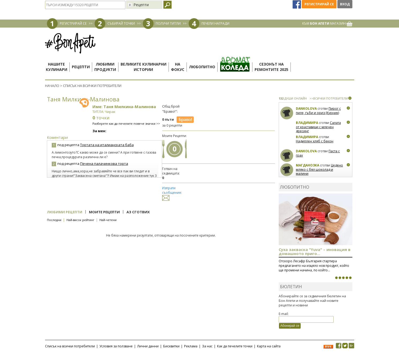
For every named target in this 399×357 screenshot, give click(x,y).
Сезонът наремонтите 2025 (271, 67)
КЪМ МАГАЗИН (327, 23)
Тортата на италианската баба (107, 144)
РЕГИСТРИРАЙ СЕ (73, 23)
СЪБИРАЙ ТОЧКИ (121, 23)
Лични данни (148, 346)
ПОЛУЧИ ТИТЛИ (168, 23)
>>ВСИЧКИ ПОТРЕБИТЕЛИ (328, 98)
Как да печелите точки (234, 346)
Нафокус (177, 67)
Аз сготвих (138, 212)
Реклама (190, 346)
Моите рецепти (104, 212)
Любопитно (202, 66)
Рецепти (81, 66)
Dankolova (306, 108)
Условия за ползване (116, 346)
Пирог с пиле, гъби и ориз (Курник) (318, 110)
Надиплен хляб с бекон (314, 141)
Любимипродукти (105, 67)
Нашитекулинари (56, 67)
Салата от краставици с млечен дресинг (318, 126)
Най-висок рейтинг (80, 220)
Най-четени (108, 220)
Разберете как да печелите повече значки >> (126, 123)
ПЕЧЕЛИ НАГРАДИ (215, 23)
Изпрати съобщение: (172, 193)
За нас (207, 346)
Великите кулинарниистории (143, 67)
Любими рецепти (64, 212)
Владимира (307, 122)
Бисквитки (171, 346)
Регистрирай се (319, 4)
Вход (345, 4)
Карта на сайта (269, 346)
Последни (54, 220)
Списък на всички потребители (70, 346)
